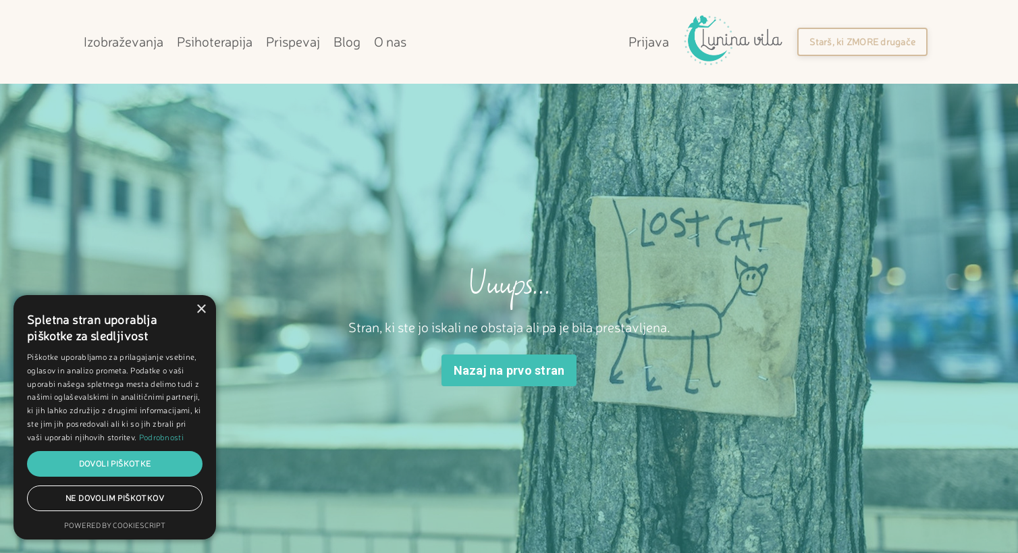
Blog (346, 41)
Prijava (648, 41)
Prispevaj (293, 41)
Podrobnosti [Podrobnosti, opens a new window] (161, 437)
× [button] (201, 310)
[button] (862, 42)
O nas (390, 41)
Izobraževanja (123, 41)
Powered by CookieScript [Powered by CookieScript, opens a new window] (114, 525)
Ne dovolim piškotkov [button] (114, 498)
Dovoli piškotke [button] (115, 463)
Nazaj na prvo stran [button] (509, 370)
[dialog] (115, 417)
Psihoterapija (214, 41)
